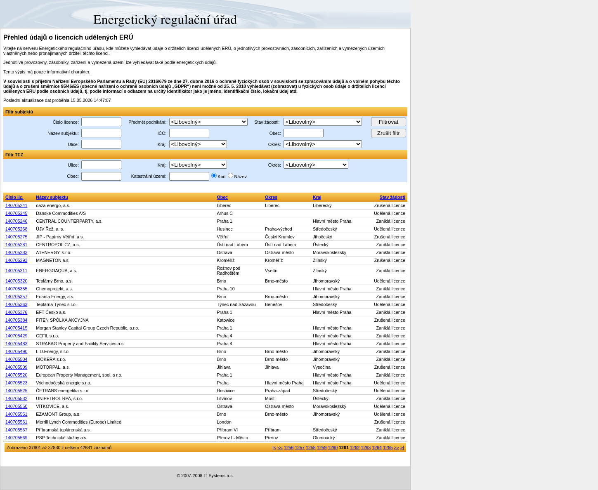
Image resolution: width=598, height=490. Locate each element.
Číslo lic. (14, 197)
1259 (322, 447)
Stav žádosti (392, 197)
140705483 (16, 343)
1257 (300, 447)
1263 (366, 447)
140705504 (16, 359)
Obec (222, 197)
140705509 (16, 367)
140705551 (16, 414)
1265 (388, 447)
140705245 (16, 213)
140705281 (16, 244)
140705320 (16, 280)
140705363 (16, 304)
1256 (289, 447)
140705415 (16, 327)
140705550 (16, 406)
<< (279, 447)
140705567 (16, 429)
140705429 (16, 335)
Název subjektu (52, 197)
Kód (222, 176)
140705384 (16, 320)
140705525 (16, 390)
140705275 (16, 236)
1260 (333, 447)
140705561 (16, 421)
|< (274, 447)
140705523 (16, 382)
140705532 (16, 398)
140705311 (16, 270)
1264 (377, 447)
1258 (311, 447)
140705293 (16, 260)
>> (396, 447)
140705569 (16, 437)
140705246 (16, 221)
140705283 (16, 252)
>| (402, 447)
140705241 (16, 205)
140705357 (16, 296)
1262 (355, 447)
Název (240, 176)
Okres (271, 197)
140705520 (16, 374)
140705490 (16, 351)
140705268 (16, 228)
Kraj (317, 197)
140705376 (16, 312)
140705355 (16, 288)
